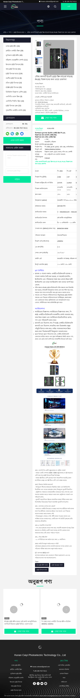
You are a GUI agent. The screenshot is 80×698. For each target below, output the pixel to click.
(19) (15, 101)
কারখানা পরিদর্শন (64, 669)
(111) (17, 60)
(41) (13, 69)
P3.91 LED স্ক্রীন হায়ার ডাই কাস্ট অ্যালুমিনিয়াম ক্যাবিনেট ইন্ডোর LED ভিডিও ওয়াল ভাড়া (20, 623)
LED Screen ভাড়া (57, 565)
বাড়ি (4, 32)
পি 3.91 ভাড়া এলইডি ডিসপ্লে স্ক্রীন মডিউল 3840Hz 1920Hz (56, 623)
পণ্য (10, 32)
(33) (14, 64)
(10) (14, 83)
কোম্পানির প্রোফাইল (64, 665)
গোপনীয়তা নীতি (64, 686)
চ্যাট (69, 6)
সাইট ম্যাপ (64, 682)
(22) (16, 92)
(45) (14, 55)
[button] (38, 72)
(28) (14, 51)
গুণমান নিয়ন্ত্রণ (64, 673)
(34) (13, 46)
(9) (14, 96)
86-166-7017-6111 (70, 1)
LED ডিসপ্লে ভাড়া (19, 32)
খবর (64, 678)
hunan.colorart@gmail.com (48, 1)
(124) (14, 73)
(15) (13, 106)
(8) (14, 78)
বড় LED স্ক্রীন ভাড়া (42, 565)
